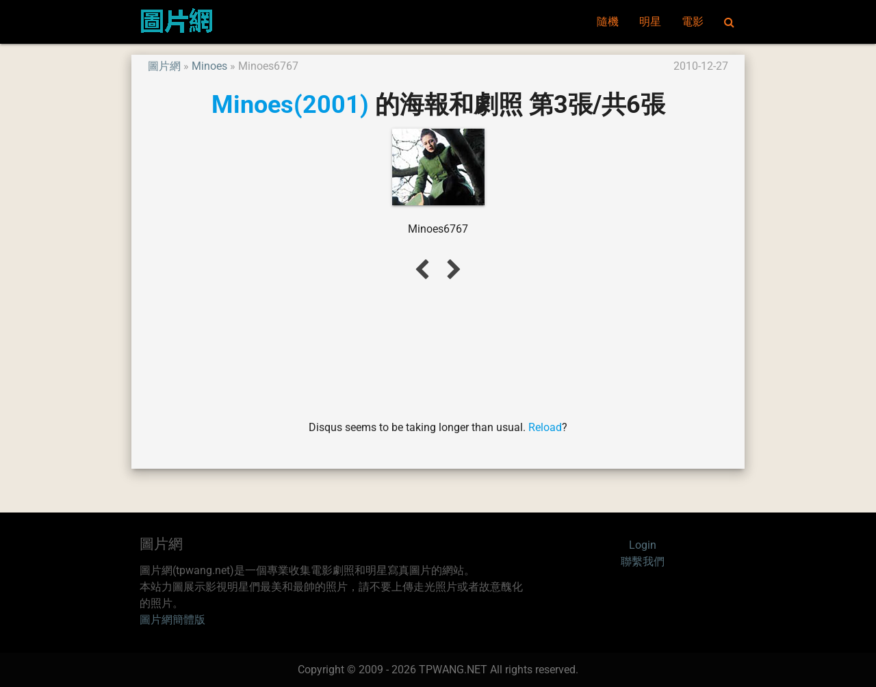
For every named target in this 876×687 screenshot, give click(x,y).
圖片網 (164, 66)
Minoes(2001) (290, 104)
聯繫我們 (643, 561)
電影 (693, 21)
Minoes (209, 66)
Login (642, 545)
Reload (545, 427)
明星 (650, 21)
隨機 (608, 21)
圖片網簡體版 (172, 619)
